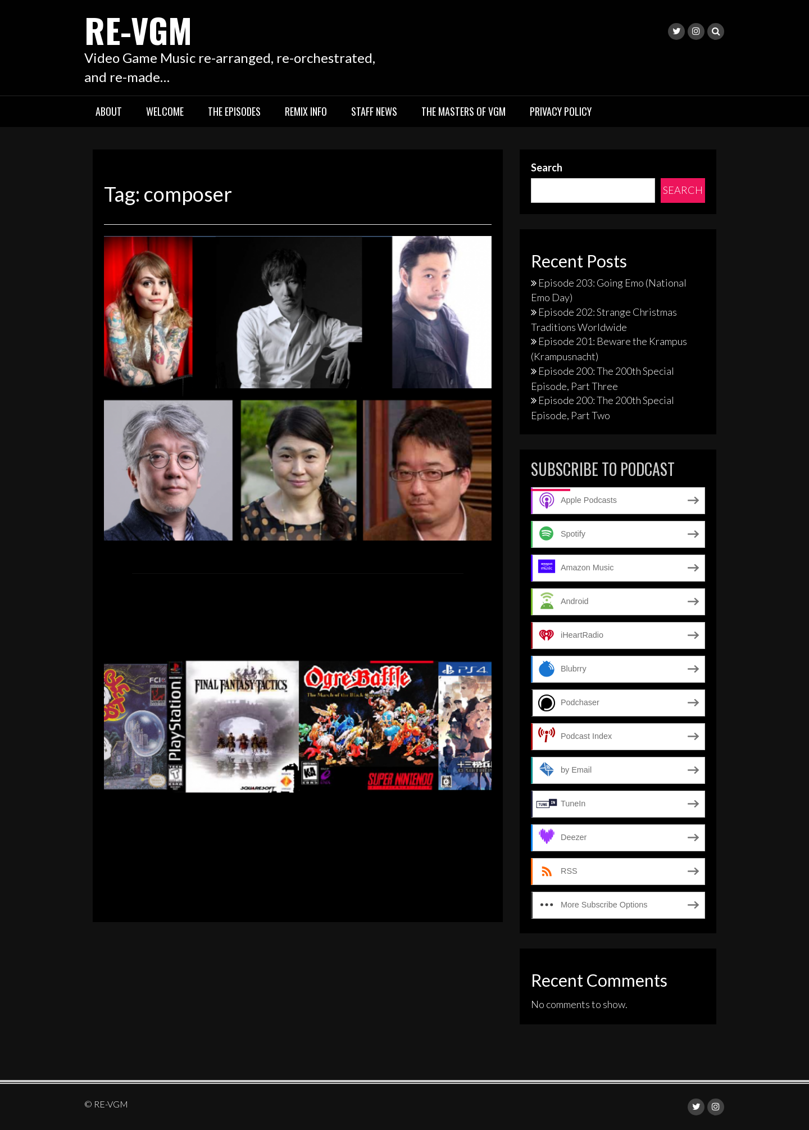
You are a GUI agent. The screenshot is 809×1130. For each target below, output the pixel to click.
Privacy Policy (561, 111)
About (109, 111)
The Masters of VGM (463, 111)
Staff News (374, 111)
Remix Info (306, 111)
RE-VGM (138, 29)
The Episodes (234, 111)
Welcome (165, 111)
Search (546, 167)
